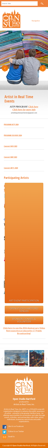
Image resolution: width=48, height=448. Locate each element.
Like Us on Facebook (16, 426)
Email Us (11, 436)
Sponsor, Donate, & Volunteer (24, 320)
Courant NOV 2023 (10, 146)
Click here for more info (24, 109)
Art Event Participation (24, 300)
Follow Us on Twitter (16, 431)
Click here (33, 106)
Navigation (36, 21)
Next (46, 359)
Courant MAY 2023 (10, 157)
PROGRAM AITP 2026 (11, 124)
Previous (2, 359)
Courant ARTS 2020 (11, 168)
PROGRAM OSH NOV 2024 (13, 135)
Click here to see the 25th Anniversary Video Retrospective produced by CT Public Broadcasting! (24, 330)
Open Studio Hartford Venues (24, 309)
